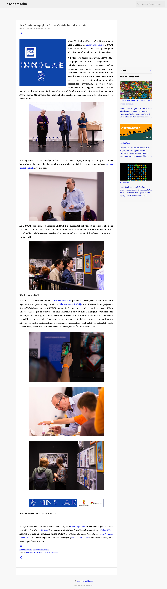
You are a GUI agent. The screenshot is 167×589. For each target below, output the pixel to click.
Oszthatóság (125, 143)
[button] (20, 33)
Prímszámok (124, 182)
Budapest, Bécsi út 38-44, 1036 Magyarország (42, 553)
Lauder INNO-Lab (62, 300)
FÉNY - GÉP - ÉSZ (80, 537)
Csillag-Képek (106, 530)
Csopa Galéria (25, 550)
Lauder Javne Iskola (95, 45)
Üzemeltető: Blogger (84, 581)
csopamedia (16, 4)
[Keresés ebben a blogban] (153, 4)
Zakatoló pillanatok (78, 526)
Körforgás (45, 530)
